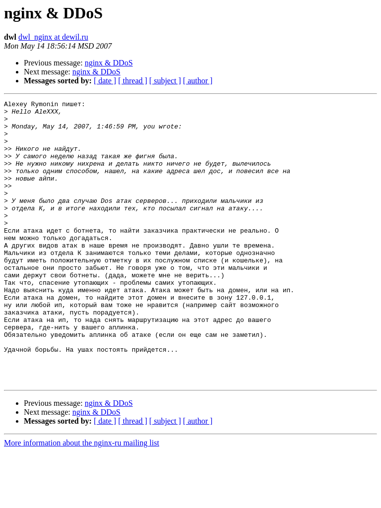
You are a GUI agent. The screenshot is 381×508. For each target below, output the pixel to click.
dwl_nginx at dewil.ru (53, 37)
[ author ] (198, 80)
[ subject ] (165, 80)
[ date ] (105, 80)
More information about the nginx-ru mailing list (81, 499)
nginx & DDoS (109, 63)
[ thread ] (132, 80)
